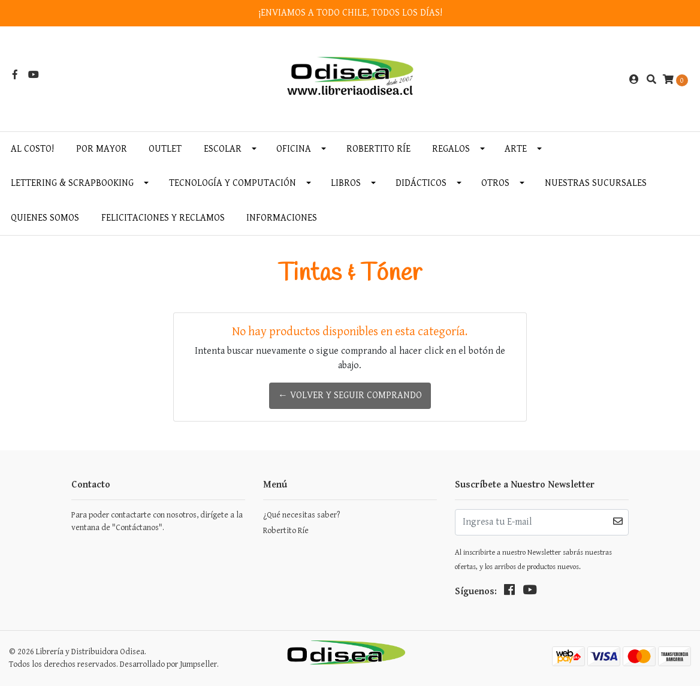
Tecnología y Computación (232, 183)
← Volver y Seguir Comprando (350, 395)
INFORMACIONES (281, 218)
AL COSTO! (32, 149)
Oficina (293, 149)
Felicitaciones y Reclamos (163, 218)
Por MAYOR (101, 149)
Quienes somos (45, 218)
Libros (346, 183)
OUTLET (165, 149)
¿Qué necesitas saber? (301, 515)
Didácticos (421, 183)
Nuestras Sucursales (596, 183)
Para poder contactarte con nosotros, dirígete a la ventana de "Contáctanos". (157, 521)
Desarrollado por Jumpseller (168, 664)
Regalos (451, 149)
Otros (495, 183)
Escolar (223, 149)
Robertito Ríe (378, 149)
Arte (516, 149)
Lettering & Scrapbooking (72, 183)
